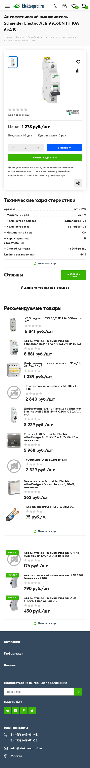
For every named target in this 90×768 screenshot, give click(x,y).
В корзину (64, 147)
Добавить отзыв (73, 275)
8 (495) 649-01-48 (21, 735)
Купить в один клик (45, 157)
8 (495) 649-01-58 (20, 740)
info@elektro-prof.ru (23, 748)
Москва (13, 756)
